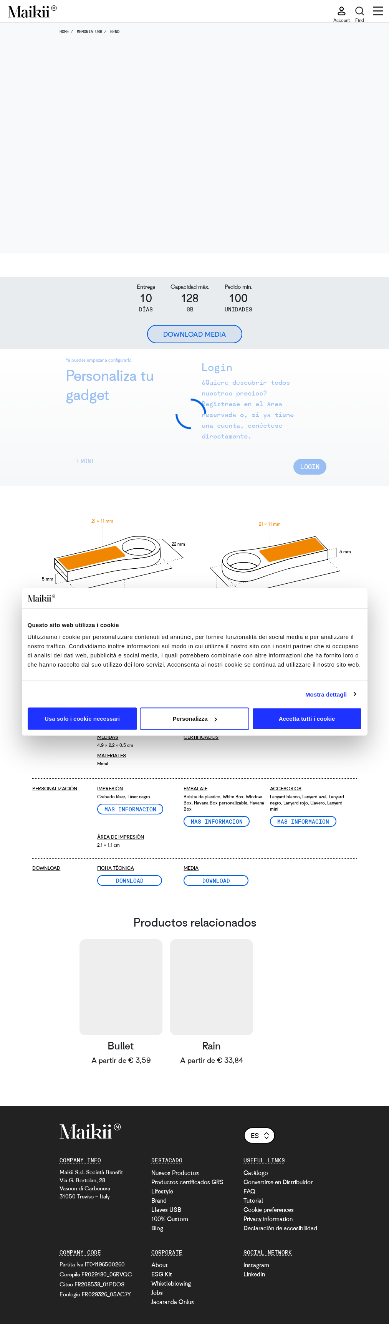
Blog (157, 1228)
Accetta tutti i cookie (307, 718)
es (260, 1135)
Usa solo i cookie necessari (82, 718)
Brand (159, 1200)
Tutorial (253, 1200)
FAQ (249, 1191)
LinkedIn (254, 1274)
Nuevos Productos (175, 1173)
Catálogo (255, 1173)
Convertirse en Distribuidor (278, 1182)
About (159, 1265)
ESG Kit (161, 1274)
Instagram (256, 1265)
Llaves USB (166, 1209)
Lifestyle (162, 1191)
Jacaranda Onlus (172, 1302)
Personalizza (195, 718)
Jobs (157, 1292)
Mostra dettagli (326, 694)
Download (130, 880)
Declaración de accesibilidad (280, 1228)
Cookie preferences (268, 1209)
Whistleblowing (171, 1283)
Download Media (194, 334)
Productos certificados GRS (187, 1182)
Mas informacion (130, 809)
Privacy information (268, 1219)
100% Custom (169, 1219)
